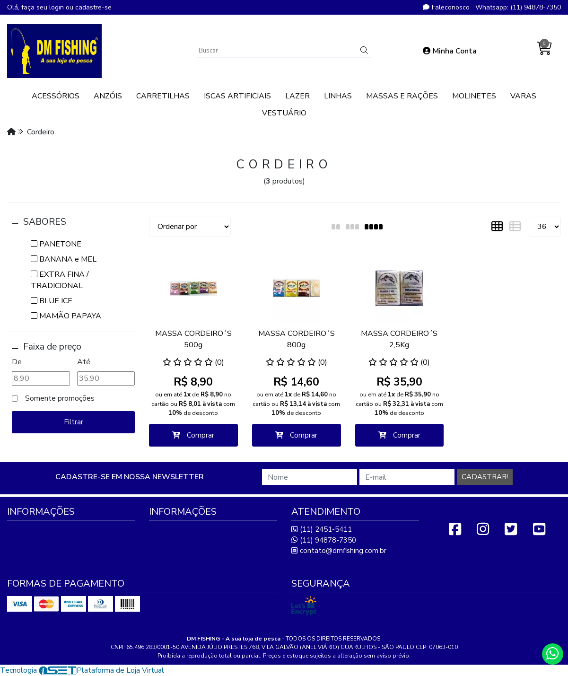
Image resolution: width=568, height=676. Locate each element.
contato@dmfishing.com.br (338, 550)
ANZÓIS (108, 96)
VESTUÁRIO (284, 113)
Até (83, 362)
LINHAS (338, 96)
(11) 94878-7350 (323, 540)
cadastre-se (93, 7)
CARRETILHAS (163, 96)
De (17, 362)
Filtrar (73, 422)
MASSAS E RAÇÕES (402, 96)
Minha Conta (450, 51)
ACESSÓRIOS (55, 96)
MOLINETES (474, 96)
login (57, 7)
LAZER (297, 96)
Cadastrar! (485, 477)
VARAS (523, 96)
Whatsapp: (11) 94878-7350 (518, 7)
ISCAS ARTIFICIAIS (237, 96)
